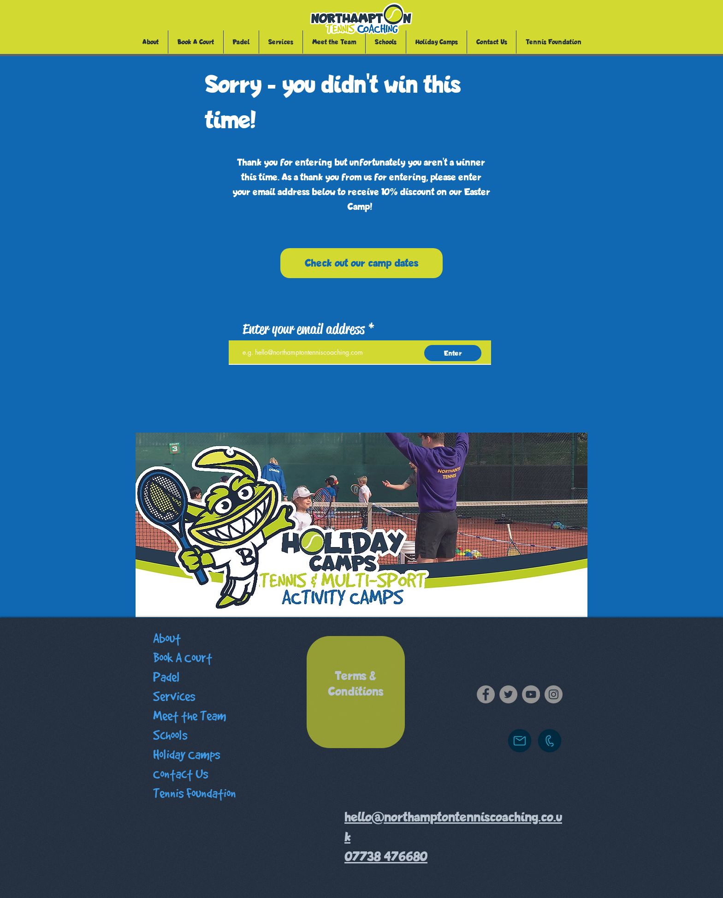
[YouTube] (531, 694)
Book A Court (182, 658)
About (167, 638)
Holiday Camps (186, 754)
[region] (356, 692)
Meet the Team (189, 716)
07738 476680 (385, 857)
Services (174, 696)
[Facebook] (486, 694)
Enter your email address (304, 329)
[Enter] (452, 353)
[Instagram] (554, 694)
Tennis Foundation (194, 793)
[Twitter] (508, 694)
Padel (166, 677)
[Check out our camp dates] (361, 263)
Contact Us (180, 774)
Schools (170, 735)
